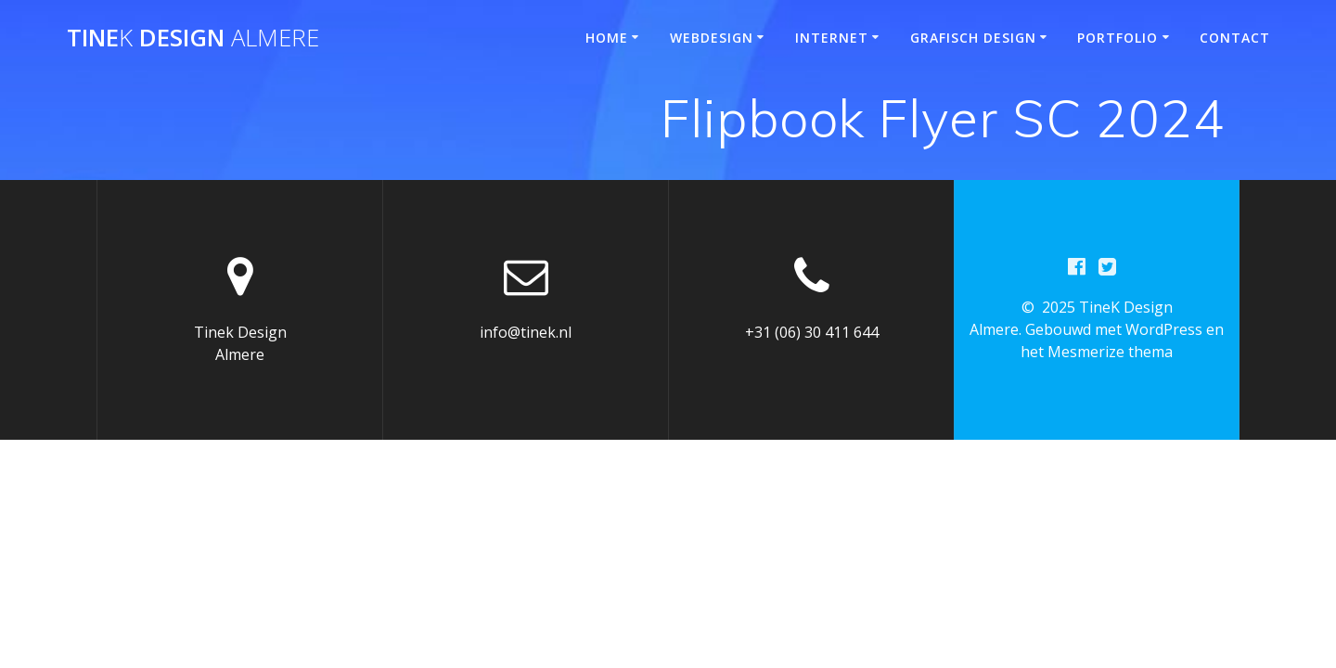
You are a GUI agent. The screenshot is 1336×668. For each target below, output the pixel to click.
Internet (831, 37)
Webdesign (711, 37)
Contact (1235, 37)
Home (606, 37)
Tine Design (193, 38)
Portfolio (1117, 37)
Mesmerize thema (1110, 351)
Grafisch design (973, 37)
